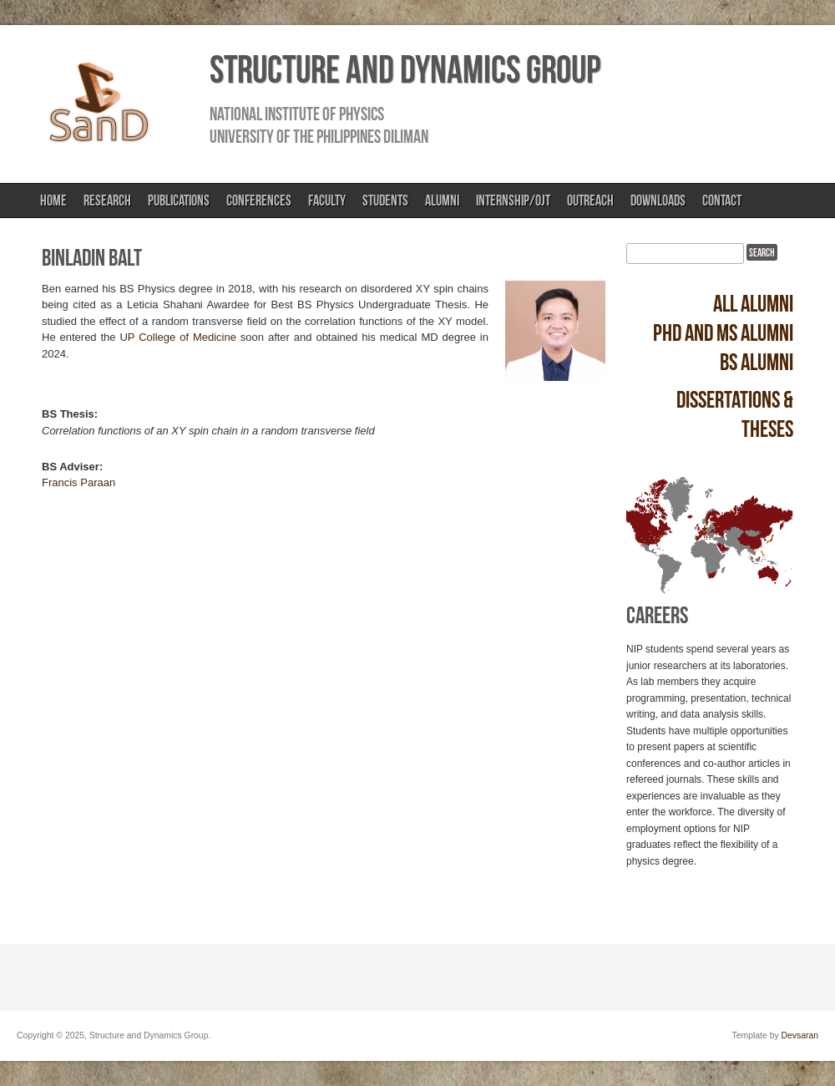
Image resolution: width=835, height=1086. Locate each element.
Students (385, 200)
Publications (179, 200)
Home (53, 200)
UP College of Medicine (177, 337)
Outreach (590, 200)
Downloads (658, 200)
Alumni (442, 200)
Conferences (258, 200)
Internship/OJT (513, 200)
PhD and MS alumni (723, 333)
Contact (721, 200)
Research (107, 200)
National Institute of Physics (297, 114)
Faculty (327, 200)
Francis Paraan (78, 482)
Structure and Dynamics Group (405, 69)
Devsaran (800, 1035)
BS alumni (756, 362)
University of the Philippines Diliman (319, 136)
